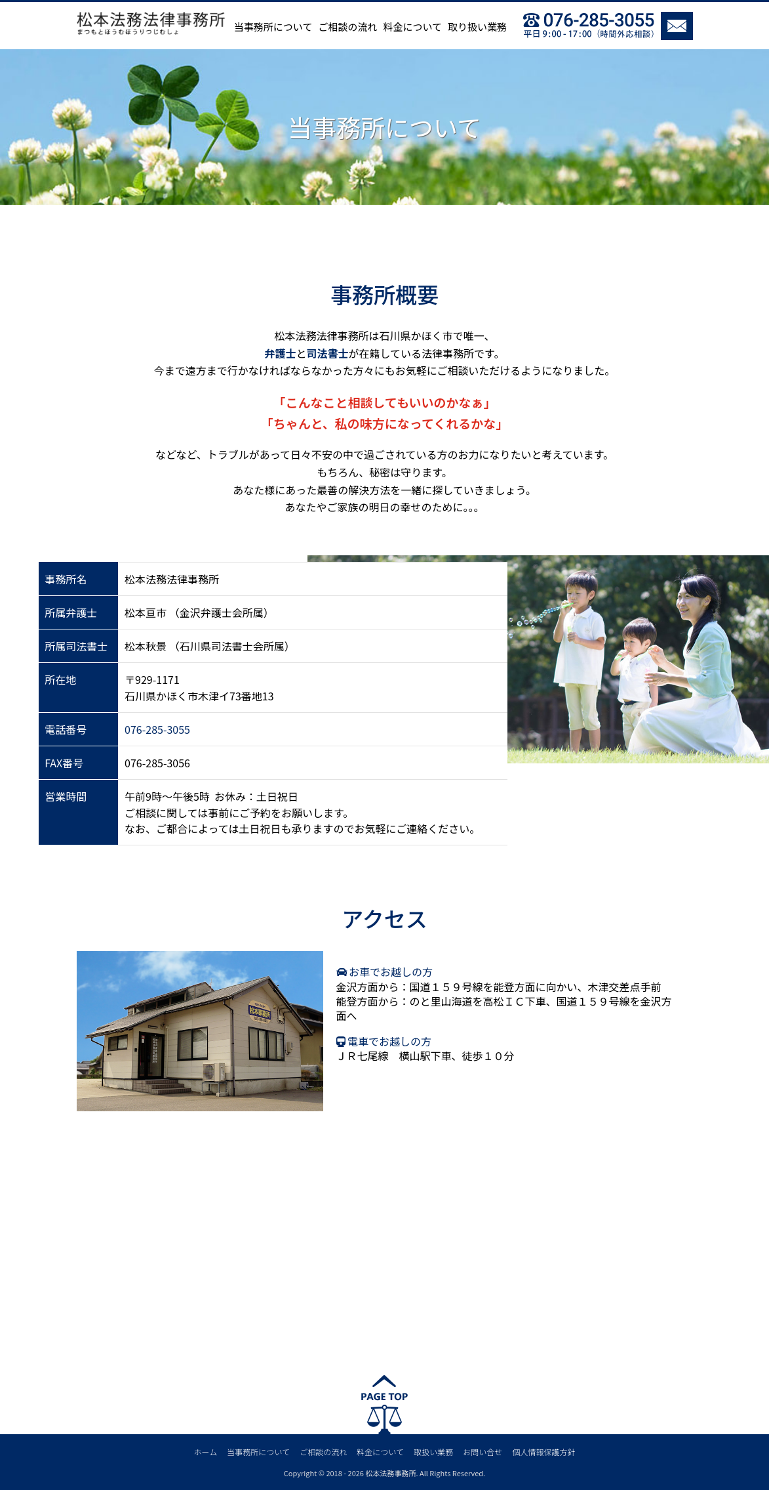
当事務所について (273, 26)
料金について (412, 26)
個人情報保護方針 (543, 1451)
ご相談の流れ (347, 26)
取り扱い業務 (477, 26)
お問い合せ (482, 1451)
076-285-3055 (157, 729)
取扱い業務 (433, 1451)
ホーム (206, 1451)
